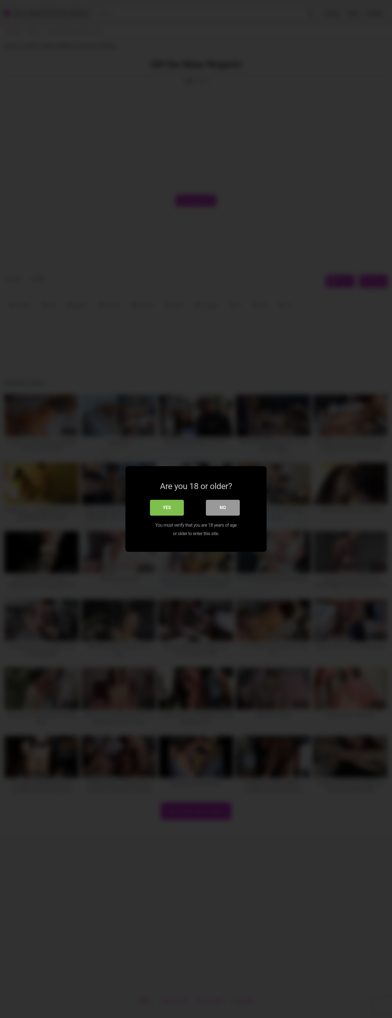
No (223, 507)
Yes (167, 507)
